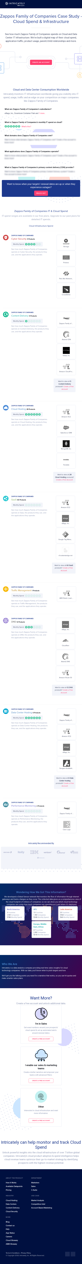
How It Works (11, 1183)
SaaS (14, 500)
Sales (33, 1186)
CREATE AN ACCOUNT (41, 62)
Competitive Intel (38, 1204)
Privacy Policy (26, 1253)
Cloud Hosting (18, 409)
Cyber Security (19, 239)
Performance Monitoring (23, 806)
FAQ (7, 1229)
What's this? (26, 126)
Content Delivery (20, 316)
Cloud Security (12, 1211)
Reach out (41, 193)
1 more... (42, 113)
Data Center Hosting (22, 712)
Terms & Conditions (13, 1253)
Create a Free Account (64, 480)
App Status (10, 1233)
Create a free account (41, 1039)
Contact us (10, 1226)
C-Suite (34, 1190)
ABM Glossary (11, 1244)
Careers (9, 1237)
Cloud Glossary (12, 1240)
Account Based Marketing (41, 1208)
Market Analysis (37, 1200)
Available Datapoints (14, 1186)
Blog (7, 1222)
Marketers (35, 1183)
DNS (14, 622)
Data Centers (11, 1204)
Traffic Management (21, 590)
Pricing (8, 1190)
